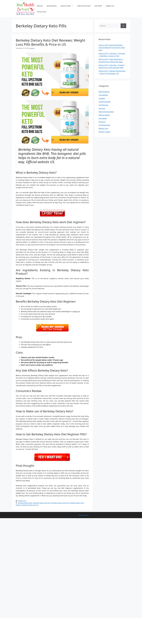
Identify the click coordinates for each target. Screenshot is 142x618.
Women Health (104, 132)
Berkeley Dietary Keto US (30, 505)
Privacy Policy (41, 12)
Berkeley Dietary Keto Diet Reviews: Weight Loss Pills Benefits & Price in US (50, 42)
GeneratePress (83, 515)
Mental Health (104, 115)
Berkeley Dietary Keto (25, 503)
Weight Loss (110, 6)
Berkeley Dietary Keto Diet (42, 503)
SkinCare (40, 6)
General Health (67, 6)
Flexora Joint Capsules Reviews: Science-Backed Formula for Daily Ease (112, 47)
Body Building (52, 6)
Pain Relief (98, 6)
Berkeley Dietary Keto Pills (60, 503)
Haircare (102, 108)
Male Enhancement (84, 6)
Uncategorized (104, 125)
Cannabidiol (103, 95)
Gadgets (102, 98)
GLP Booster (103, 105)
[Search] (123, 25)
